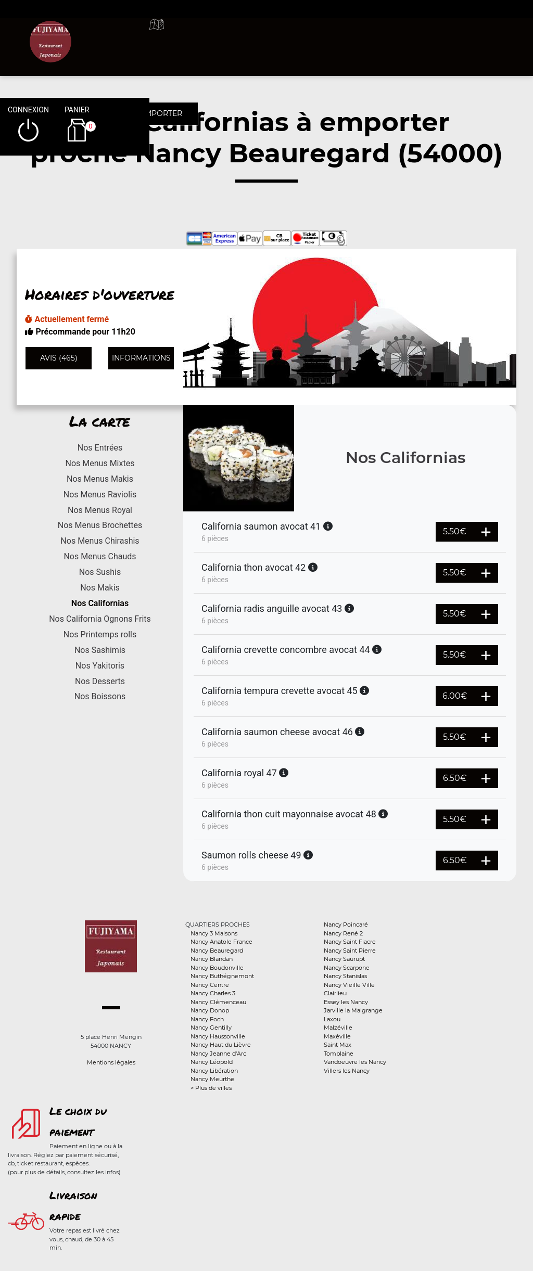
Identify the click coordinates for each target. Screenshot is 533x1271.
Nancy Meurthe (212, 1079)
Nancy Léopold (212, 1061)
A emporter (326, 36)
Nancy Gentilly (211, 1027)
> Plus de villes (211, 1088)
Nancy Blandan (212, 958)
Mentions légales (111, 1062)
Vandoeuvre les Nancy (355, 1061)
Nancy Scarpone (347, 967)
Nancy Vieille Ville (349, 984)
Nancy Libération (214, 1070)
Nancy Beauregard (217, 950)
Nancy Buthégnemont (222, 976)
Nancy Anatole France (221, 941)
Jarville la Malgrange (353, 1010)
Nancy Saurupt (344, 958)
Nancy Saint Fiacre (350, 941)
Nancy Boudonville (217, 967)
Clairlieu (335, 993)
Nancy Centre (210, 984)
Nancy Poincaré (346, 924)
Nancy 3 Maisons (214, 933)
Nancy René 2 (343, 933)
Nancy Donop (210, 1010)
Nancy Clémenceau (218, 1002)
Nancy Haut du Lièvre (221, 1044)
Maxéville (337, 1036)
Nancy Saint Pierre (350, 950)
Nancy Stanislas (345, 976)
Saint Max (337, 1044)
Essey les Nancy (346, 1002)
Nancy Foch (207, 1019)
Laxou (332, 1019)
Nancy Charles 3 (213, 993)
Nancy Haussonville (218, 1036)
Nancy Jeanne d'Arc (218, 1053)
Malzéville (338, 1027)
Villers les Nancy (347, 1070)
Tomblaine (338, 1053)
